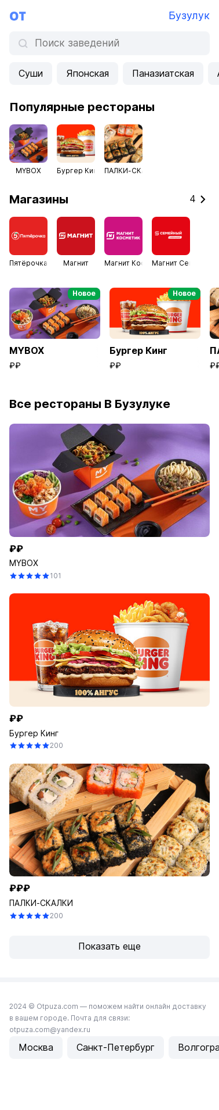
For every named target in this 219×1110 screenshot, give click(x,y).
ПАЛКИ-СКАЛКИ (41, 903)
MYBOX (23, 563)
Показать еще (109, 946)
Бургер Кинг (34, 733)
